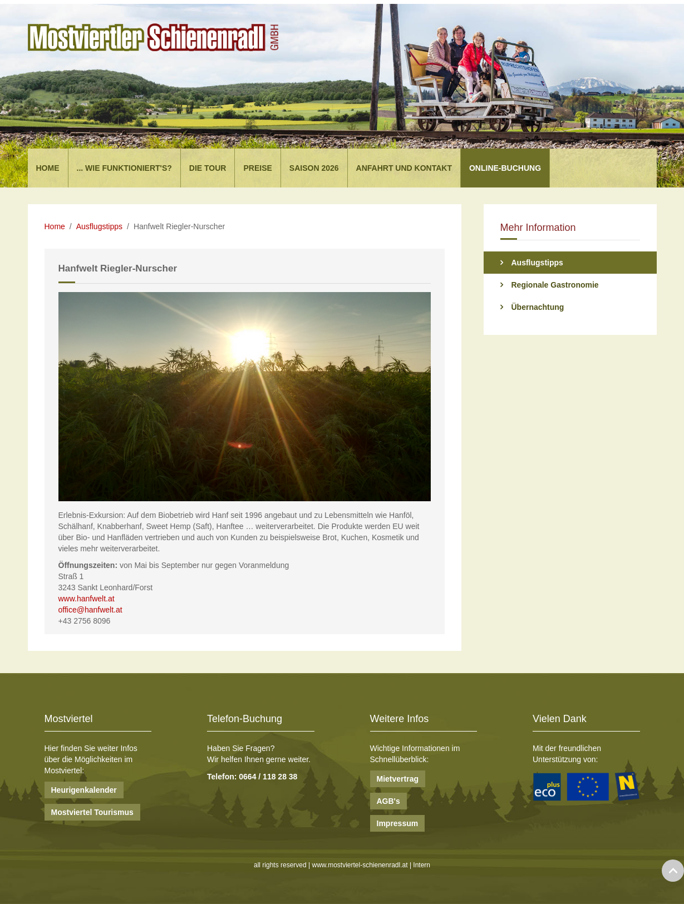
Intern (421, 865)
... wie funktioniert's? (124, 168)
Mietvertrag (398, 778)
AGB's (388, 801)
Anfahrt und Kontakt (404, 168)
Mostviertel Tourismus (92, 812)
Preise (257, 168)
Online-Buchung (505, 168)
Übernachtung (537, 307)
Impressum (398, 823)
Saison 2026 (314, 168)
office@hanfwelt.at (90, 609)
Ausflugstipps (99, 226)
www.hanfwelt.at (86, 598)
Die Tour (208, 168)
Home (48, 168)
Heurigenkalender (84, 790)
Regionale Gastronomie (555, 284)
